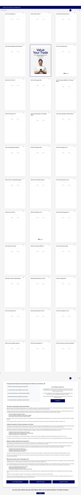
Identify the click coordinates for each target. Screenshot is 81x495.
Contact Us (57, 400)
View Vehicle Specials (17, 481)
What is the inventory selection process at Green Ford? (18, 386)
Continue (40, 493)
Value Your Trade (40, 481)
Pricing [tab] (18, 19)
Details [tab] (12, 19)
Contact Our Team (63, 481)
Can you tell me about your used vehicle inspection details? (18, 393)
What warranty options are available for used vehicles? (18, 396)
